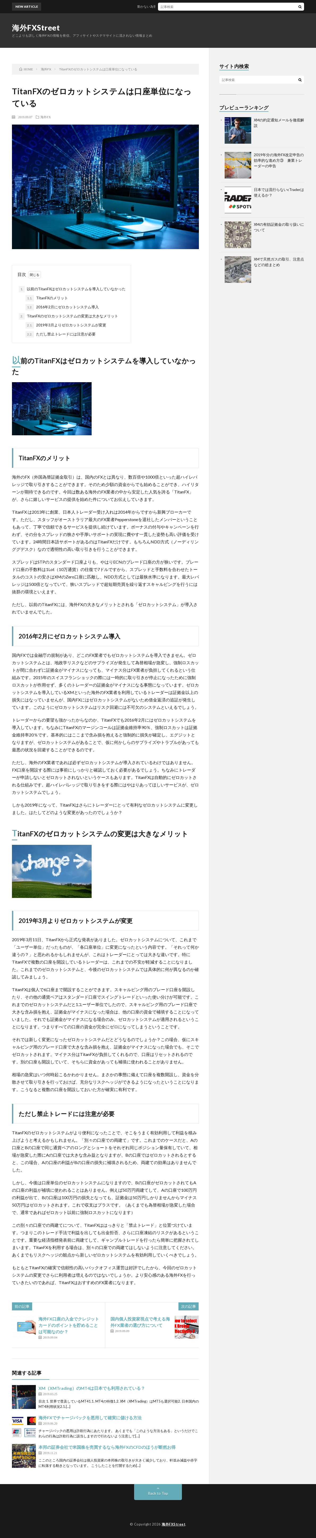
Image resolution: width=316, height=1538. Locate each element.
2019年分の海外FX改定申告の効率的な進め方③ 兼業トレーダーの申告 (279, 160)
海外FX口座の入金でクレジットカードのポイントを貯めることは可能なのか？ (69, 1325)
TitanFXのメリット (46, 298)
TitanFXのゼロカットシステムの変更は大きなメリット (68, 316)
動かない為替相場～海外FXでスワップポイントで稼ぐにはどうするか (191, 6)
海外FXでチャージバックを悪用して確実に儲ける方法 (90, 1417)
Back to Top (158, 1493)
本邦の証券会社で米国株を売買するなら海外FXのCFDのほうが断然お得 (107, 1447)
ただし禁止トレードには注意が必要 (60, 334)
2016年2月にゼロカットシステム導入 (62, 307)
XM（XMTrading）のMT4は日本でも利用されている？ (92, 1388)
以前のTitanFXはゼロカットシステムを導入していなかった (72, 289)
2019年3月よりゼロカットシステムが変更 (65, 325)
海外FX (45, 116)
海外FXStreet (36, 27)
